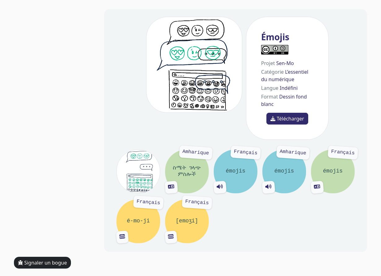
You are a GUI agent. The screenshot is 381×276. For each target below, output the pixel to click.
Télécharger (287, 118)
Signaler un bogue (42, 262)
